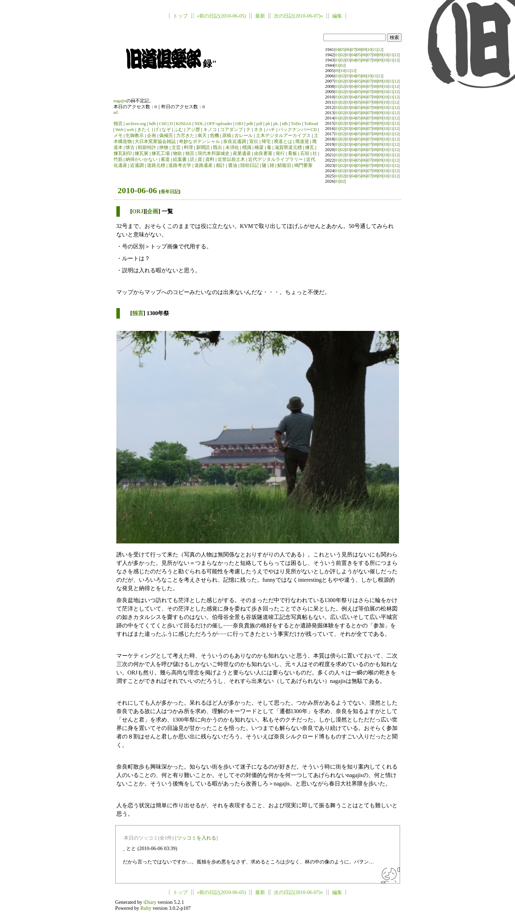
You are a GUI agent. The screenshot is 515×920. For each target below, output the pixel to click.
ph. (276, 123)
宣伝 (253, 141)
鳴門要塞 (303, 165)
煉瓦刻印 (123, 153)
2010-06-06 (137, 190)
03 (348, 54)
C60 (162, 123)
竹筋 (118, 159)
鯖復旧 (284, 165)
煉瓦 (309, 147)
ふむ (178, 129)
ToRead (311, 123)
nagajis (120, 100)
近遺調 (137, 165)
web (130, 129)
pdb (249, 123)
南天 (202, 135)
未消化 (232, 147)
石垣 (304, 153)
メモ (118, 135)
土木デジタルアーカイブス (283, 135)
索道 (165, 159)
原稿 (226, 135)
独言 (118, 123)
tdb (285, 123)
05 (342, 49)
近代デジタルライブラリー (275, 159)
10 (369, 49)
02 (342, 54)
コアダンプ (231, 129)
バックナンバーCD (297, 129)
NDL (199, 123)
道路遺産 (203, 165)
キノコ (210, 129)
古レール (243, 135)
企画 (151, 135)
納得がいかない (141, 159)
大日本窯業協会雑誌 (155, 141)
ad (116, 112)
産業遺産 (242, 153)
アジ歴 (193, 129)
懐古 (130, 147)
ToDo (296, 123)
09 (364, 49)
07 (353, 49)
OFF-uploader (219, 123)
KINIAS (183, 123)
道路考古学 (179, 165)
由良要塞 (263, 153)
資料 (209, 159)
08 (358, 49)
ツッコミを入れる (196, 838)
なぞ (166, 129)
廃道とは (283, 141)
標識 (246, 147)
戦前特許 (147, 147)
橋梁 (259, 147)
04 (337, 49)
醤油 (232, 165)
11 (375, 49)
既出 (217, 147)
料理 (188, 147)
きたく (144, 129)
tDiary (149, 902)
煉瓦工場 (161, 153)
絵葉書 (180, 159)
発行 (280, 153)
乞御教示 (134, 135)
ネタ (258, 129)
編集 (337, 16)
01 (337, 54)
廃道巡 (302, 141)
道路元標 (156, 165)
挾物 (163, 147)
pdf (259, 123)
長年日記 (170, 191)
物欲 (177, 153)
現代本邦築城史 (214, 153)
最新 (260, 16)
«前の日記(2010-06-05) (221, 16)
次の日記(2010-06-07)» (298, 16)
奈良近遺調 (234, 141)
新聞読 (203, 147)
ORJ (239, 123)
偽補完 (166, 135)
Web (119, 129)
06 (348, 49)
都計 (220, 165)
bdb (152, 123)
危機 (214, 135)
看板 (292, 153)
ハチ (270, 129)
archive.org (135, 123)
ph (267, 123)
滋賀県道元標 (288, 147)
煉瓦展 (141, 153)
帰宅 (266, 141)
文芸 (176, 147)
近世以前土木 (231, 159)
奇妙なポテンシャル (199, 141)
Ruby (145, 908)
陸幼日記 (249, 165)
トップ (180, 16)
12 (380, 49)
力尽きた (185, 135)
